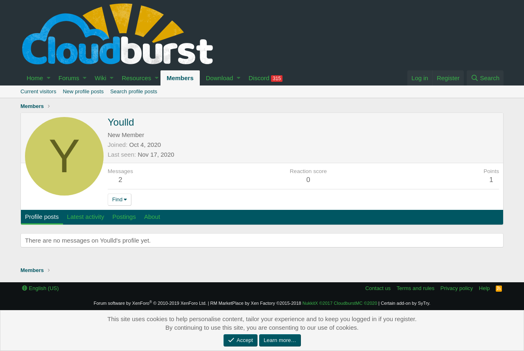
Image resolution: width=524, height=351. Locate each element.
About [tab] (152, 216)
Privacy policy (456, 288)
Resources (136, 77)
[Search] (485, 78)
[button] (48, 78)
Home (35, 77)
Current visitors (38, 91)
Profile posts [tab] (42, 216)
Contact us (378, 288)
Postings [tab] (124, 216)
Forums (69, 77)
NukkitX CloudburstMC (340, 303)
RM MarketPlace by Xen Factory (255, 303)
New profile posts (83, 91)
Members (180, 77)
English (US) (40, 288)
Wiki (100, 77)
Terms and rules (415, 288)
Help (484, 288)
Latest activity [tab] (85, 216)
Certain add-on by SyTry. (405, 303)
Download (219, 77)
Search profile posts (133, 91)
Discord (265, 78)
